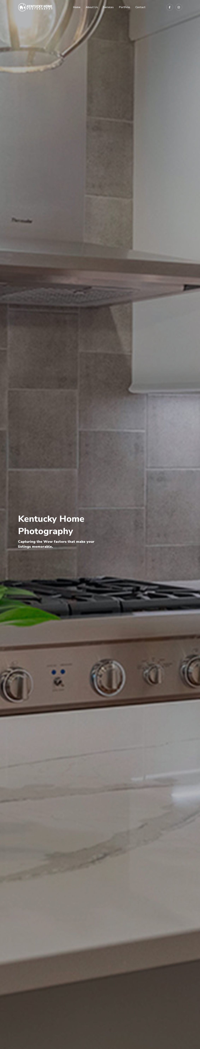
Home (76, 7)
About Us (92, 7)
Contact (140, 7)
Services (108, 7)
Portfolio (124, 7)
